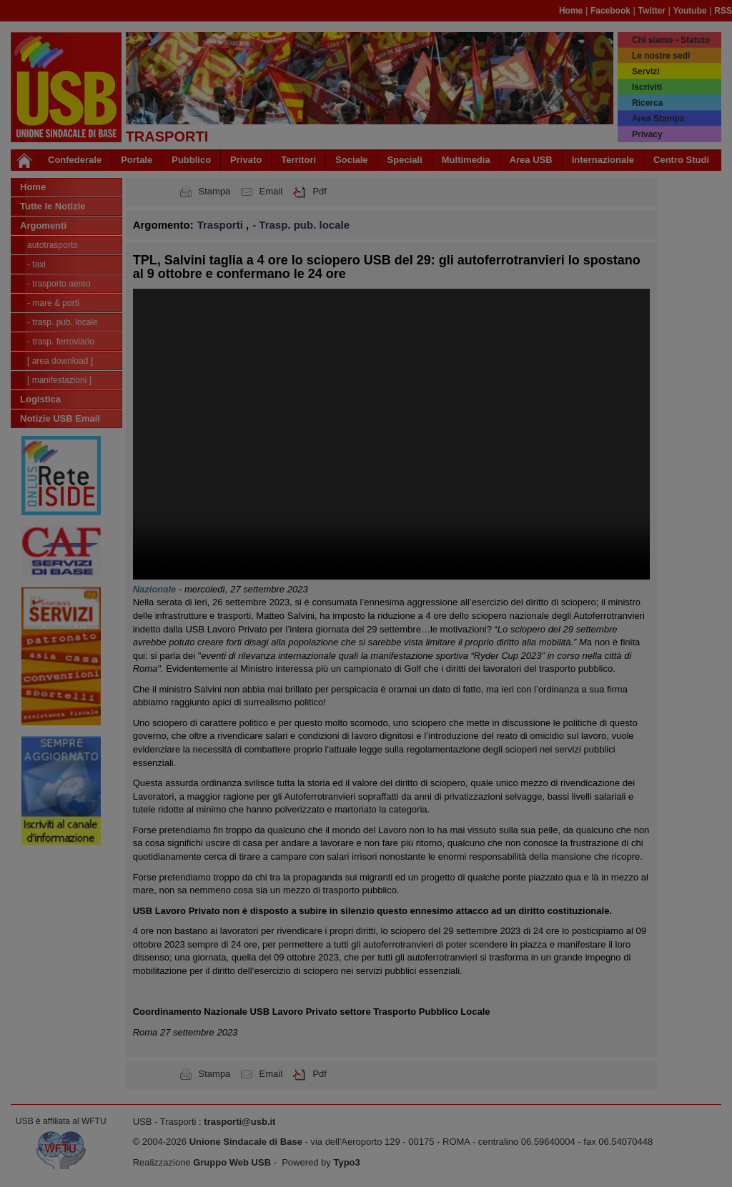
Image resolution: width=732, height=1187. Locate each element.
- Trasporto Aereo (59, 284)
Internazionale (603, 159)
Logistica (40, 399)
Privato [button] (246, 159)
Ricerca (647, 103)
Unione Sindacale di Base (245, 1141)
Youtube (690, 11)
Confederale (75, 159)
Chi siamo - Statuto (671, 40)
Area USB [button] (531, 159)
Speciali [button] (404, 159)
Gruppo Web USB (232, 1162)
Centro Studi (681, 159)
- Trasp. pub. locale (62, 322)
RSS (723, 11)
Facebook (610, 11)
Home (571, 11)
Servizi (646, 71)
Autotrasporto (52, 245)
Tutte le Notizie (52, 206)
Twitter (652, 11)
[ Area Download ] (60, 361)
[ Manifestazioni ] (59, 380)
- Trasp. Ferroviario (60, 342)
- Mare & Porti (53, 303)
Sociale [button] (351, 159)
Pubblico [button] (191, 159)
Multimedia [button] (466, 159)
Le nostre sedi (661, 56)
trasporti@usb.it (239, 1121)
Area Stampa (658, 119)
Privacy (647, 134)
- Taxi (36, 264)
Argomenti (43, 225)
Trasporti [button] (221, 225)
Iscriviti (647, 87)
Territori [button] (298, 159)
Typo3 (346, 1162)
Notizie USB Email (60, 418)
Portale (136, 159)
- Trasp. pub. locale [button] (301, 225)
